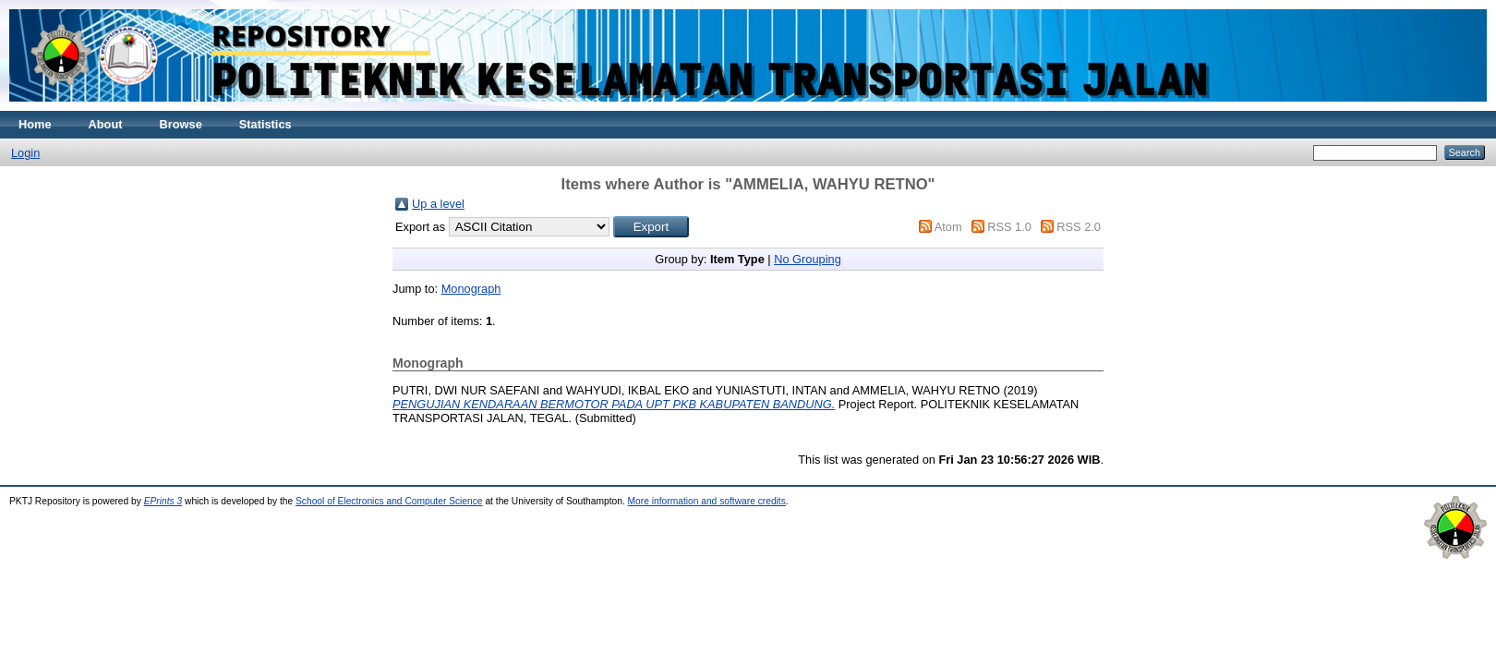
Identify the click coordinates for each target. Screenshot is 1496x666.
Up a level (438, 204)
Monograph (471, 289)
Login (25, 153)
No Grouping (807, 259)
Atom (948, 227)
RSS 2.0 (1078, 227)
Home (35, 124)
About (106, 124)
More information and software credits (707, 501)
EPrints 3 (163, 501)
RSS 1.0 (1009, 227)
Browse (181, 124)
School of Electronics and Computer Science (389, 501)
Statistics (265, 124)
